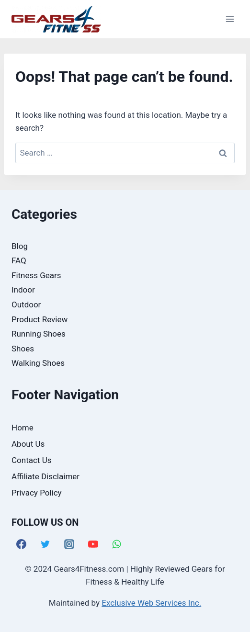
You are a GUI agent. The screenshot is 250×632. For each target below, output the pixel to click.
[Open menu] (230, 18)
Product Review (39, 319)
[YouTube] (93, 544)
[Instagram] (69, 544)
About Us (28, 444)
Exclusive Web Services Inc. (151, 603)
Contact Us (31, 460)
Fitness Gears (36, 275)
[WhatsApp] (117, 544)
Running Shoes (38, 334)
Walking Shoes (38, 363)
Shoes (22, 348)
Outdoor (26, 304)
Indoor (23, 289)
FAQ (18, 260)
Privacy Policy (36, 492)
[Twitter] (45, 544)
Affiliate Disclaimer (45, 476)
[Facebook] (21, 544)
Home (22, 427)
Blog (19, 246)
